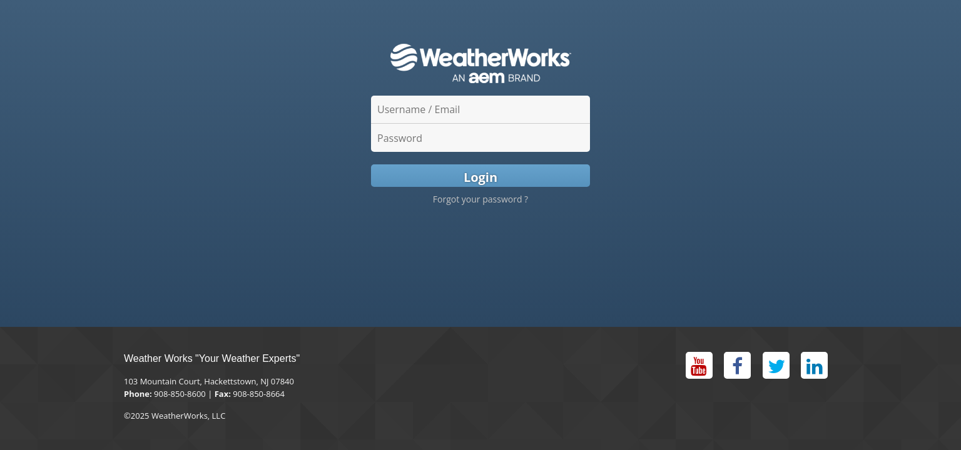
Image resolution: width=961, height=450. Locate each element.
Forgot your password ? (480, 199)
